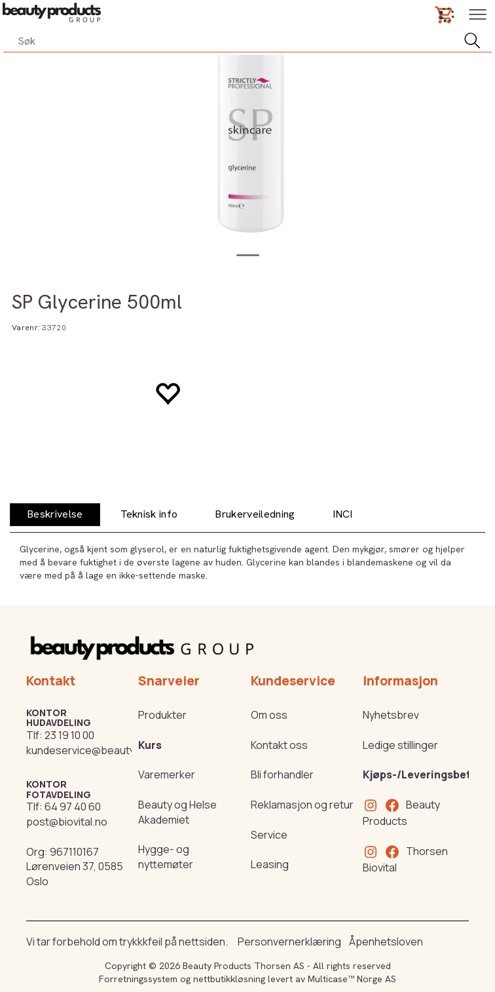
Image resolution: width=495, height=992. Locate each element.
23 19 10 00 (69, 735)
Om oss (269, 715)
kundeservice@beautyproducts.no (110, 750)
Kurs (150, 745)
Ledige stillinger (400, 745)
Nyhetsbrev (391, 715)
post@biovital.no (66, 821)
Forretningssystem (138, 979)
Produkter (162, 715)
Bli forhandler (282, 774)
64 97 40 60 (73, 806)
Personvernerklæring (289, 941)
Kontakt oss (279, 745)
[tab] (55, 514)
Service (269, 835)
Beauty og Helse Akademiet (177, 812)
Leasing (270, 864)
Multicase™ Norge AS (352, 979)
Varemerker (166, 774)
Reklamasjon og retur (302, 804)
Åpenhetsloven (386, 941)
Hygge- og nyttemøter (165, 856)
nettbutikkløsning (229, 979)
